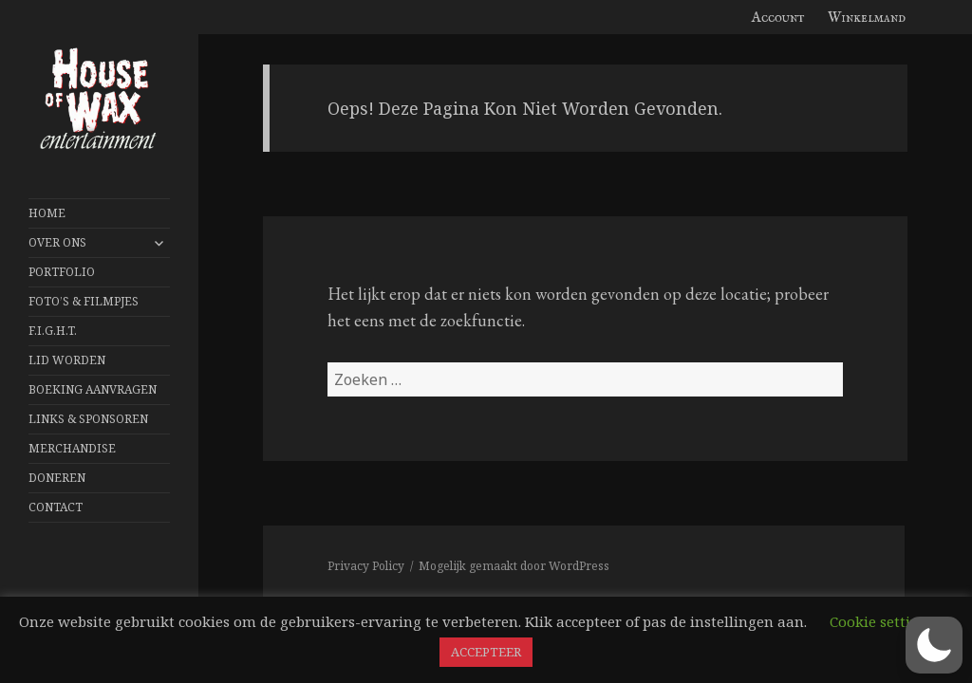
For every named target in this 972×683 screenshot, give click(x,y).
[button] (934, 645)
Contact (55, 507)
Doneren (56, 478)
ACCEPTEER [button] (486, 651)
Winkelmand (867, 18)
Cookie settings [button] (882, 621)
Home (46, 213)
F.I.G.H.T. (52, 331)
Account (778, 18)
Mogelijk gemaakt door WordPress (514, 566)
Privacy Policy (365, 566)
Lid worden (66, 360)
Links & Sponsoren (88, 419)
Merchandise (72, 448)
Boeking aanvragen (92, 389)
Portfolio (61, 272)
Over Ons (57, 242)
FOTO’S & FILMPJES (83, 301)
